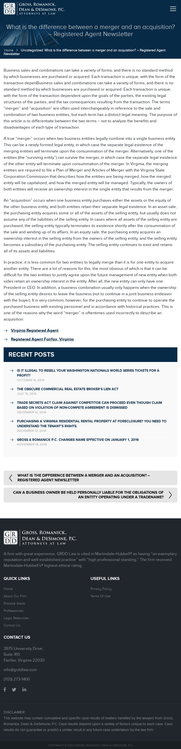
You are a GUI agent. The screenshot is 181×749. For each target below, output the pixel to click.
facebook (5, 689)
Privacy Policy (101, 589)
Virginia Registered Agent (34, 330)
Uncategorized (32, 50)
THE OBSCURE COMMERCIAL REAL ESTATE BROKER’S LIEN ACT (67, 389)
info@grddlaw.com (20, 669)
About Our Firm (15, 596)
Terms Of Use (100, 596)
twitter (14, 689)
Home (8, 50)
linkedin (24, 689)
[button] (173, 7)
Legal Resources (16, 618)
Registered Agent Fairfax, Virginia (42, 339)
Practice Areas (14, 603)
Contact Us (12, 625)
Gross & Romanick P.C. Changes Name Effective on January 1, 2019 (78, 440)
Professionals (13, 611)
